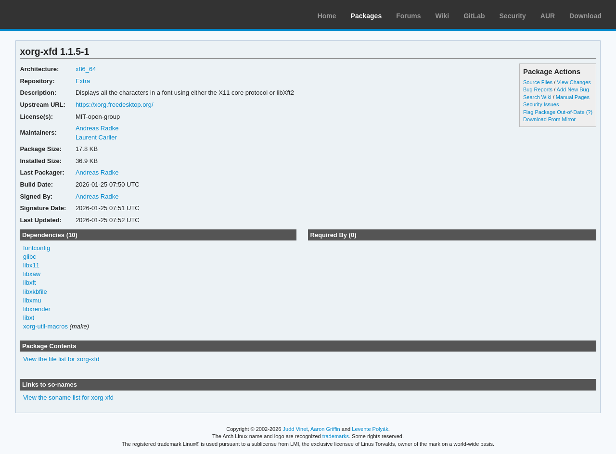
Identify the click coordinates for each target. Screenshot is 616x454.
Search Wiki (537, 97)
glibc (29, 256)
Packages (366, 16)
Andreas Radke (97, 128)
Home (327, 16)
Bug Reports (537, 89)
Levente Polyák (370, 429)
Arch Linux (53, 14)
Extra (83, 81)
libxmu (32, 300)
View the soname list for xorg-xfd (68, 397)
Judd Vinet (295, 429)
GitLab (474, 16)
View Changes (574, 82)
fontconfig (36, 248)
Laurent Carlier (96, 137)
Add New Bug (573, 89)
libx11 (31, 265)
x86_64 (86, 69)
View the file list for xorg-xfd (61, 359)
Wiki (442, 16)
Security (513, 16)
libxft (29, 282)
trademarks (335, 436)
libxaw (31, 273)
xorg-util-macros (45, 326)
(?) (589, 112)
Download (585, 16)
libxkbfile (35, 291)
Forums (408, 16)
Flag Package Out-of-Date (554, 112)
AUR (547, 16)
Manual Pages (573, 97)
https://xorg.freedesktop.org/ (115, 104)
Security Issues (541, 104)
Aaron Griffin (325, 429)
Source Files (537, 82)
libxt (28, 317)
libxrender (37, 309)
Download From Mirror (549, 119)
